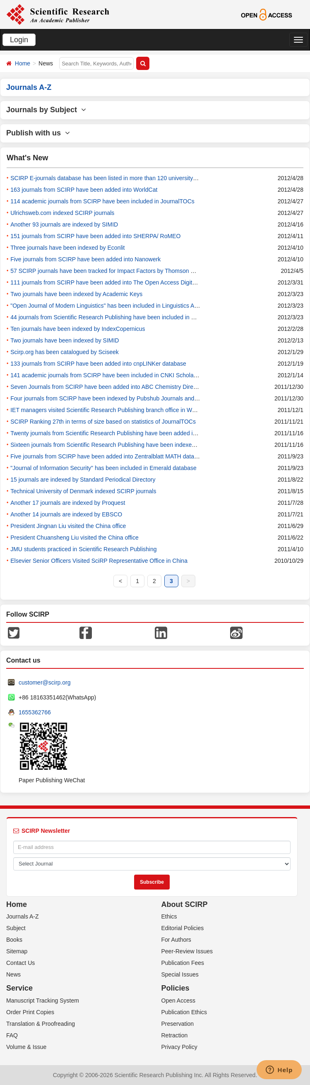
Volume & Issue (26, 1047)
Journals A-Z (22, 916)
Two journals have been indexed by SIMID (64, 340)
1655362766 (35, 712)
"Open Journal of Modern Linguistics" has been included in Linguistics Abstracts (112, 305)
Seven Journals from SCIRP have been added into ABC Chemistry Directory (108, 386)
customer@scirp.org (44, 682)
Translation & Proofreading (40, 1023)
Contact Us (20, 963)
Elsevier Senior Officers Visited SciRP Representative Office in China (98, 560)
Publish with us (38, 133)
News (13, 974)
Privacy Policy (179, 1047)
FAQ (12, 1035)
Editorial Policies (182, 928)
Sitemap (16, 951)
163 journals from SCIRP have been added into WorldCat (83, 189)
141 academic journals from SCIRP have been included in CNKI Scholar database (115, 375)
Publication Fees (182, 963)
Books (14, 939)
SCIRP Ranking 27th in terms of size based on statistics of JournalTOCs (103, 421)
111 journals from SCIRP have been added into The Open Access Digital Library (113, 282)
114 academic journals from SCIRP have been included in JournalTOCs (102, 201)
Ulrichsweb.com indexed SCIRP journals (62, 213)
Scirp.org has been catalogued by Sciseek (64, 352)
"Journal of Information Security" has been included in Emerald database (103, 468)
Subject (16, 928)
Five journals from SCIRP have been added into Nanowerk (85, 259)
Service (19, 988)
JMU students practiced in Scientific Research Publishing (83, 549)
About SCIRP (184, 904)
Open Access (178, 1000)
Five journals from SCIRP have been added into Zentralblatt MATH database (108, 456)
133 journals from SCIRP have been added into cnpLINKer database (98, 363)
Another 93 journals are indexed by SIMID (64, 224)
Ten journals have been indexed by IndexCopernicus (77, 329)
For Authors (176, 939)
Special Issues (180, 974)
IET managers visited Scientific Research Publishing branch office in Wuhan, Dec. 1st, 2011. (128, 410)
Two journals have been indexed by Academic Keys (76, 294)
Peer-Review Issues (187, 951)
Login (19, 40)
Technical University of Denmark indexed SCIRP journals (83, 491)
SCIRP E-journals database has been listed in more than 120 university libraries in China (124, 178)
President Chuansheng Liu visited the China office (74, 537)
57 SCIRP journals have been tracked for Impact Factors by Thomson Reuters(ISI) (116, 271)
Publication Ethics (184, 1012)
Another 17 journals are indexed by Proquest (67, 502)
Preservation (177, 1023)
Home (22, 63)
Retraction (174, 1035)
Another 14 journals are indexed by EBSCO (66, 514)
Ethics (169, 916)
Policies (175, 988)
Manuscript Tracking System (42, 1000)
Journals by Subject (46, 110)
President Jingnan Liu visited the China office (68, 526)
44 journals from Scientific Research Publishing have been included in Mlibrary (110, 317)
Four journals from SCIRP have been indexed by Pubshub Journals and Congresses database (131, 398)
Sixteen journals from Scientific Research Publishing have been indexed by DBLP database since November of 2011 (159, 444)
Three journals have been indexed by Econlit (67, 247)
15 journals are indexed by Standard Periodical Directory (82, 479)
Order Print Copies (30, 1012)
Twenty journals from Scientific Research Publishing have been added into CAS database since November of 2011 (157, 433)
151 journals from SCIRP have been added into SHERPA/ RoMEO (95, 236)
